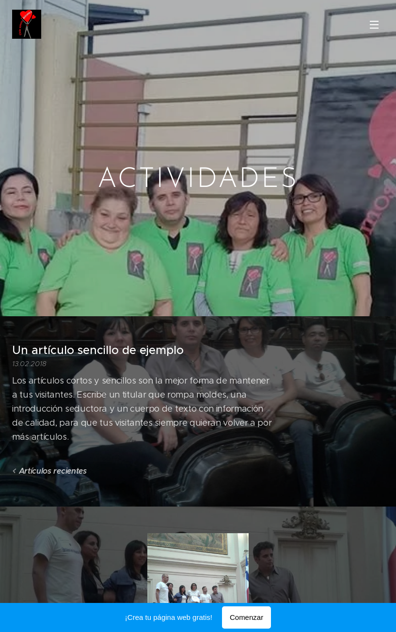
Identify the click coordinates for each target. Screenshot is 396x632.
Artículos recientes (53, 470)
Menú (374, 24)
